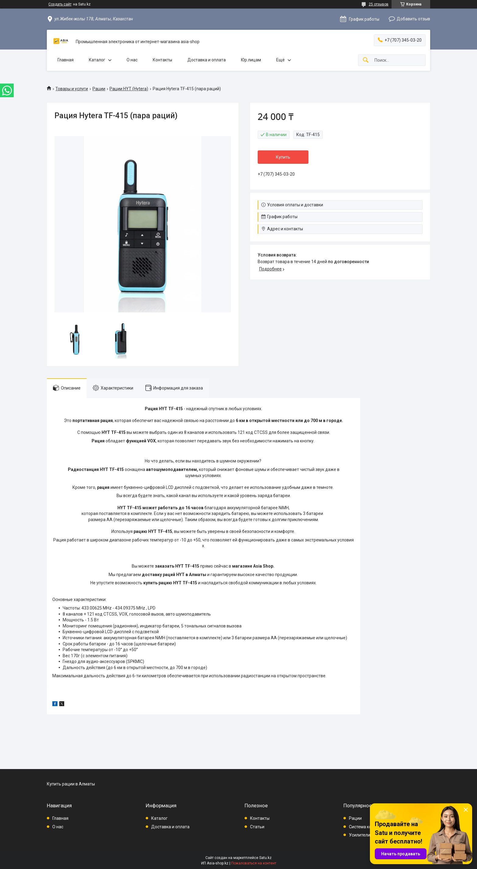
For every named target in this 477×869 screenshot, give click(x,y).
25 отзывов (378, 4)
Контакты (162, 59)
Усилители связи (366, 835)
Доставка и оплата (206, 59)
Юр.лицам (251, 59)
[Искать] (365, 60)
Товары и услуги (71, 88)
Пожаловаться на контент (253, 863)
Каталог (97, 59)
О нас (132, 59)
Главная (65, 59)
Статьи (257, 826)
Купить (283, 157)
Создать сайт (59, 4)
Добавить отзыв (413, 18)
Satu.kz (265, 858)
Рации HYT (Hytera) (129, 88)
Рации (98, 88)
